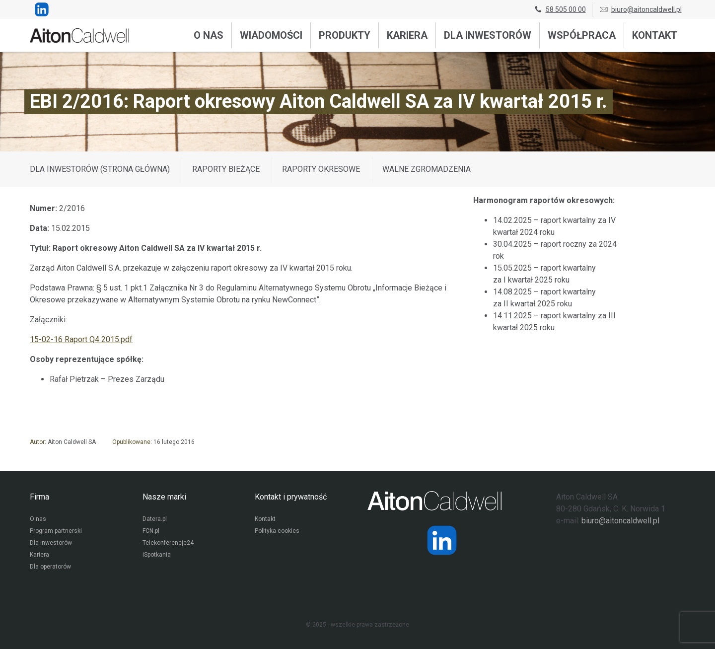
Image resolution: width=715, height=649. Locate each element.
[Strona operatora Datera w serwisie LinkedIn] (442, 540)
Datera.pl (155, 518)
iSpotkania (157, 554)
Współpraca (582, 35)
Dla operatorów (50, 566)
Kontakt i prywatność (291, 497)
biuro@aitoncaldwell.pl (640, 9)
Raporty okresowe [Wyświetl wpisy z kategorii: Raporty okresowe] (321, 169)
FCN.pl (151, 530)
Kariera (407, 35)
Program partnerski (56, 530)
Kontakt (654, 35)
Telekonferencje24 (168, 542)
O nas (208, 35)
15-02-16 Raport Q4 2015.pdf (81, 339)
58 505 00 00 (559, 9)
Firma (39, 497)
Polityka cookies (277, 530)
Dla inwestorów (487, 35)
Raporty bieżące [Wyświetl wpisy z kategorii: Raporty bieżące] (226, 169)
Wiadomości (271, 35)
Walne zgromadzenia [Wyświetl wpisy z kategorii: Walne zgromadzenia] (426, 169)
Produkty (344, 35)
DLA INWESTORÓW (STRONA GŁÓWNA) (100, 169)
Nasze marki (164, 497)
